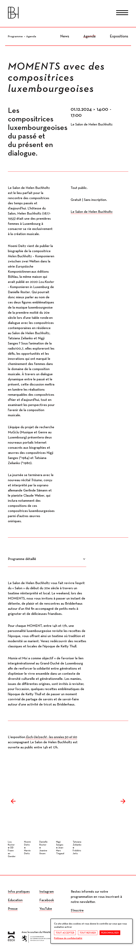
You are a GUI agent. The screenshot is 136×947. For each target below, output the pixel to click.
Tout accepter (65, 933)
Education (15, 900)
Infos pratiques (19, 891)
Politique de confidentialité (68, 938)
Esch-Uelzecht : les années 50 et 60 (51, 737)
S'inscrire (77, 910)
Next (123, 801)
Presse (13, 908)
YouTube (45, 908)
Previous (13, 801)
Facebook (46, 900)
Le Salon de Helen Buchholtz (92, 212)
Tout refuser (88, 933)
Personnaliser (110, 933)
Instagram (46, 891)
